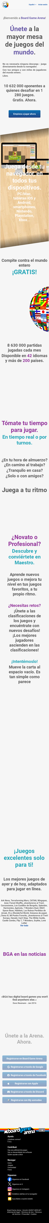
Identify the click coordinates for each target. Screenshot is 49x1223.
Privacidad (25, 1214)
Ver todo (24, 925)
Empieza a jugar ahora (24, 114)
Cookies (34, 1214)
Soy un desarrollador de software (20, 1152)
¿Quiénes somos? (14, 1139)
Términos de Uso (27, 1212)
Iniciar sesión (42, 5)
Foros (10, 1170)
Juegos (10, 1165)
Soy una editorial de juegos (17, 1150)
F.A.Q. (10, 1142)
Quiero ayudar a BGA (15, 1155)
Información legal (13, 1212)
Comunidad (12, 1167)
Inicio (10, 1163)
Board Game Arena (14, 1210)
